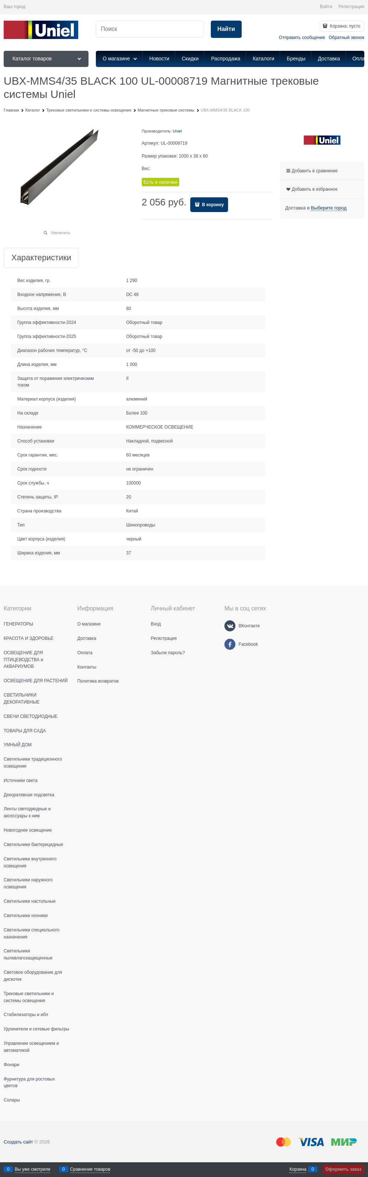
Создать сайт (18, 1142)
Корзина (297, 1169)
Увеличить (60, 232)
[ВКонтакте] (229, 625)
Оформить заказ (343, 1169)
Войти (326, 6)
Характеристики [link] (41, 258)
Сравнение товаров (90, 1169)
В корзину (212, 204)
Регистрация (351, 6)
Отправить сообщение (302, 37)
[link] (328, 208)
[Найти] (226, 29)
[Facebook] (229, 644)
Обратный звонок (346, 37)
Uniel (177, 131)
